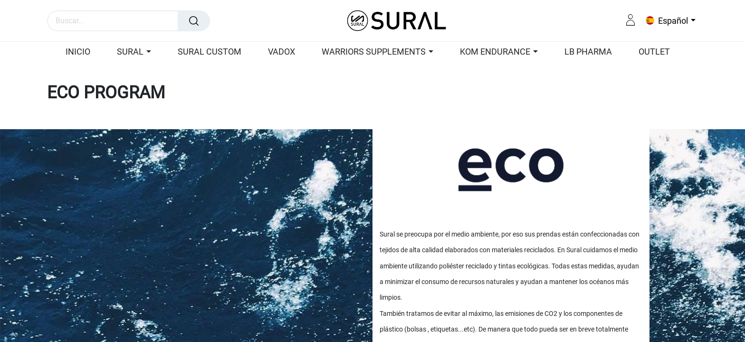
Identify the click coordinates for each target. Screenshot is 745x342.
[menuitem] (82, 52)
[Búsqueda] (194, 20)
